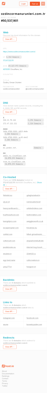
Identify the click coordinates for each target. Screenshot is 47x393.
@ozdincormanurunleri (35, 89)
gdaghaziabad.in (33, 195)
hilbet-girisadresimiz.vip (36, 234)
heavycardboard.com (12, 208)
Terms (4, 381)
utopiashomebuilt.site (35, 241)
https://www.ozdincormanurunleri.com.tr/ (19, 52)
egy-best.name (9, 260)
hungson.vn (31, 267)
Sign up (35, 4)
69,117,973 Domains (18, 66)
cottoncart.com (9, 241)
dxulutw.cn (7, 254)
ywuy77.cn (7, 267)
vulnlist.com (7, 234)
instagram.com (9, 318)
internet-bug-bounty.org (36, 247)
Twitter (5, 386)
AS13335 (6, 69)
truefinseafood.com (11, 215)
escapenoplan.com (11, 228)
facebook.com (32, 318)
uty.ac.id (6, 202)
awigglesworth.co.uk (35, 221)
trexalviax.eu (32, 228)
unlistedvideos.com (34, 208)
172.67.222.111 (8, 60)
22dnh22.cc (31, 254)
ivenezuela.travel (33, 202)
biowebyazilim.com (34, 324)
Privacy (5, 383)
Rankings (5, 376)
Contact (5, 378)
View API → (10, 39)
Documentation (8, 374)
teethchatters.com (34, 215)
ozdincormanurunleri (11, 89)
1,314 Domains (13, 57)
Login (23, 4)
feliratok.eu (7, 195)
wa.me (5, 324)
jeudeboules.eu (9, 247)
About (4, 371)
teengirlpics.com (9, 221)
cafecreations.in (33, 260)
